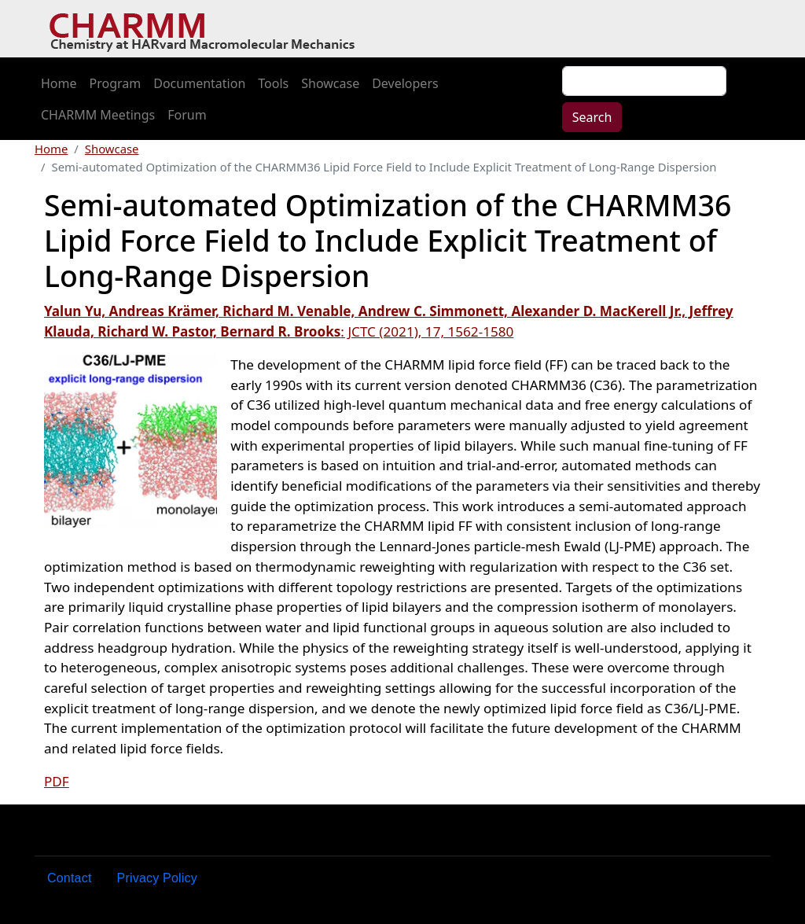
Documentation (199, 83)
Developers (405, 83)
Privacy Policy (157, 878)
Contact (69, 878)
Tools (273, 83)
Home (59, 83)
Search (592, 117)
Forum (186, 114)
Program (116, 83)
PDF (56, 781)
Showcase (330, 83)
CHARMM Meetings (98, 114)
